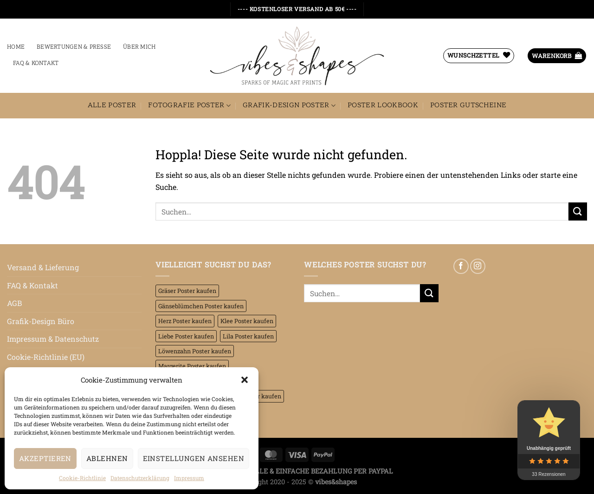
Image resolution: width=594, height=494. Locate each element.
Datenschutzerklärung (139, 477)
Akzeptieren (45, 458)
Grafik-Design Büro (40, 321)
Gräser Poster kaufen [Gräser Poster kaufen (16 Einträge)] (187, 290)
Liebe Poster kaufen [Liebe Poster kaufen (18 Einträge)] (186, 336)
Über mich (139, 47)
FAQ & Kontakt (35, 63)
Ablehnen (107, 458)
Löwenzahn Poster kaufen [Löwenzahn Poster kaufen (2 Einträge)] (194, 351)
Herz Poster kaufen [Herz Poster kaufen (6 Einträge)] (185, 321)
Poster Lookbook (383, 105)
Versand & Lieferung (43, 267)
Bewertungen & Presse (74, 47)
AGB (14, 303)
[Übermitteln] (577, 211)
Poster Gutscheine (468, 105)
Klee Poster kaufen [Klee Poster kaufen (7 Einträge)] (246, 321)
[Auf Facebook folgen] (461, 266)
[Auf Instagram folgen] (477, 266)
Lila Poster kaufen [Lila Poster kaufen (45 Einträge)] (248, 336)
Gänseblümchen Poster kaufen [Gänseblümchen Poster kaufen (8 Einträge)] (201, 306)
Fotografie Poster (189, 105)
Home (16, 47)
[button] (244, 379)
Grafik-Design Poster (289, 105)
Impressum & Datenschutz (53, 339)
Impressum (189, 477)
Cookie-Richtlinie (82, 477)
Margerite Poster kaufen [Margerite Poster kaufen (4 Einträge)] (192, 366)
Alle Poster (112, 105)
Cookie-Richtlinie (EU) (45, 357)
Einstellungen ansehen (193, 458)
